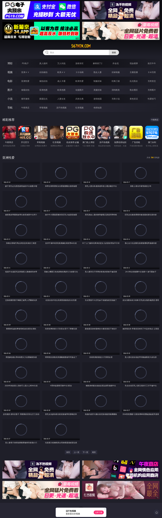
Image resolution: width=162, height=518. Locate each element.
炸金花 (116, 63)
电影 (10, 81)
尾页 (94, 452)
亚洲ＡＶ (25, 72)
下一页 (85, 452)
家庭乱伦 (43, 98)
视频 (10, 72)
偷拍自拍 (43, 81)
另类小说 (116, 98)
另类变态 (152, 81)
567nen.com (81, 46)
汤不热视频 (61, 107)
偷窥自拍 (25, 90)
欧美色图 (61, 90)
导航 (10, 107)
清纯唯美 (116, 90)
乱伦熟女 (134, 81)
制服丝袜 (98, 81)
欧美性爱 (79, 81)
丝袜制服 (116, 72)
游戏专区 (79, 63)
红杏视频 (79, 107)
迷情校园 (98, 98)
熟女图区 (134, 90)
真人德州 (43, 63)
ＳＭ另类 (152, 72)
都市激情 (25, 98)
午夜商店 (25, 107)
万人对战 (61, 63)
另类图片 (152, 90)
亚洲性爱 (25, 81)
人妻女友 (61, 98)
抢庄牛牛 (152, 63)
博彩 (10, 63)
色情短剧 (98, 107)
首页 (68, 452)
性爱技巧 (152, 98)
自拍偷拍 (43, 72)
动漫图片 (79, 90)
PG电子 (25, 63)
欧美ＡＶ (61, 72)
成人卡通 (61, 81)
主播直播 (134, 72)
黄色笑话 (134, 98)
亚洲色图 (43, 90)
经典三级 (116, 81)
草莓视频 (43, 107)
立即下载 (98, 512)
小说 (10, 98)
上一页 (76, 452)
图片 (10, 90)
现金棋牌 (134, 63)
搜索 (114, 52)
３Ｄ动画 (79, 72)
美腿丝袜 (98, 90)
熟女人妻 (98, 72)
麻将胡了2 (97, 63)
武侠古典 (79, 98)
